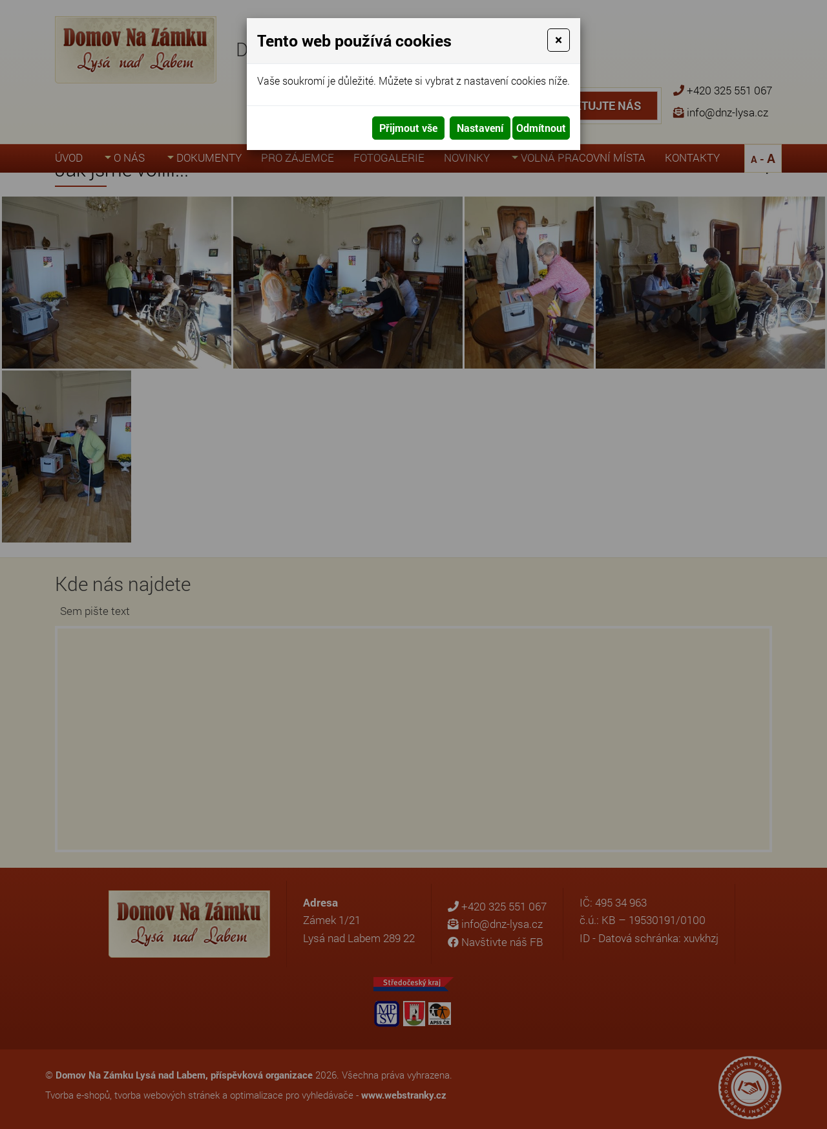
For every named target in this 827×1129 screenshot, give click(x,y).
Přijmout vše (408, 127)
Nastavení (480, 127)
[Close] (558, 40)
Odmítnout (541, 127)
